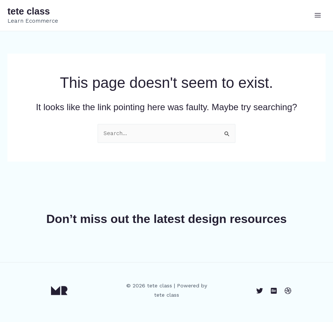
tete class (28, 11)
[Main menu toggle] (318, 15)
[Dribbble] (288, 290)
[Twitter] (259, 290)
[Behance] (273, 290)
